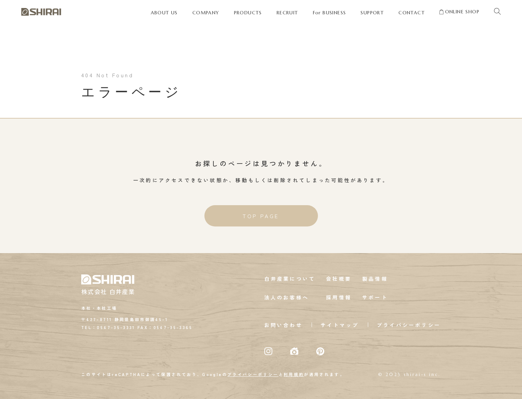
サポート (375, 297)
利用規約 (294, 374)
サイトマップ (340, 324)
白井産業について (290, 278)
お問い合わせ (283, 324)
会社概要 (339, 278)
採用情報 (339, 297)
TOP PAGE (261, 216)
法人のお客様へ (286, 297)
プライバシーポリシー (409, 324)
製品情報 (375, 278)
